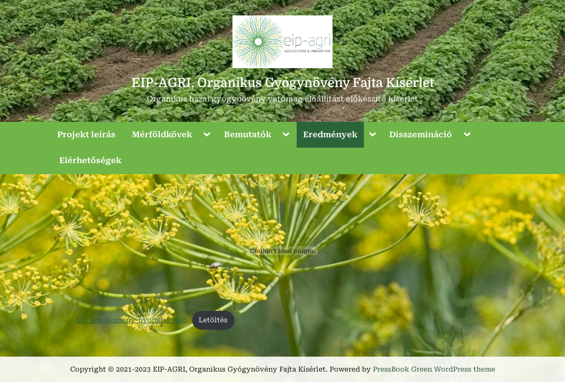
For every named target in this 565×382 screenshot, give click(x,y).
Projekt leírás (86, 134)
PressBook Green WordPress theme (434, 369)
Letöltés (213, 320)
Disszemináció (420, 134)
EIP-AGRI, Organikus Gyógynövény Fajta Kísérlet (282, 83)
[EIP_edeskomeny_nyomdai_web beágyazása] (283, 250)
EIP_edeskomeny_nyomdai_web (131, 320)
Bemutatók (247, 134)
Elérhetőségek (90, 160)
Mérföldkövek (162, 134)
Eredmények (330, 134)
